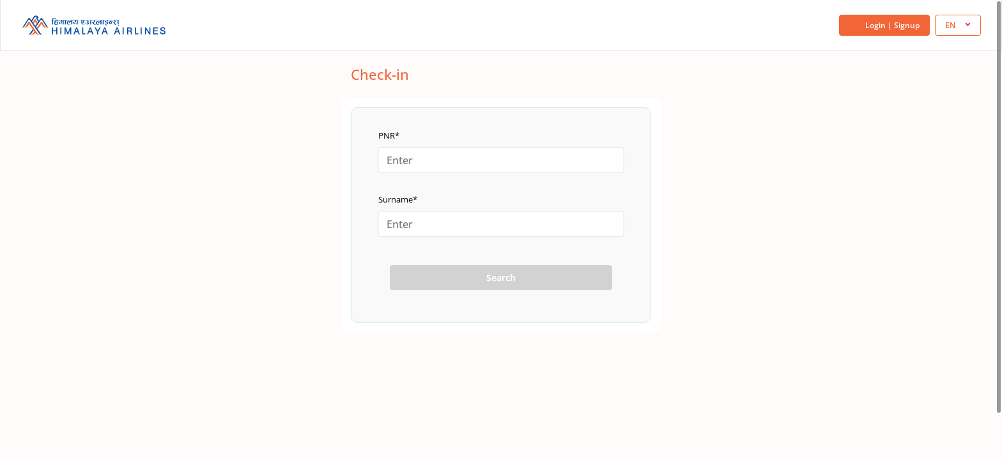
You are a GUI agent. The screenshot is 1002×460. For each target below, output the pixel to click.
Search (501, 278)
